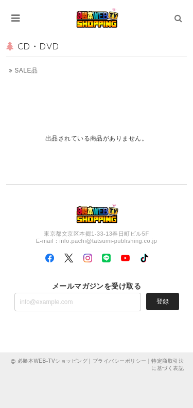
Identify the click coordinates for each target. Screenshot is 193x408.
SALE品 (23, 70)
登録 (162, 301)
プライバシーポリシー (120, 361)
